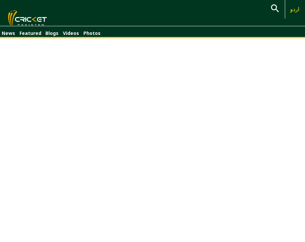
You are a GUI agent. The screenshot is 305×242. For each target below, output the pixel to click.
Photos (92, 36)
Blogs (52, 36)
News (8, 36)
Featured (30, 36)
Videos (71, 36)
